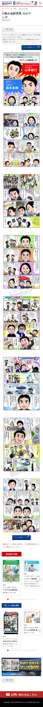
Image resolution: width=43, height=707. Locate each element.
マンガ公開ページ (31, 47)
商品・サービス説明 (23, 8)
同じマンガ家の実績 (11, 605)
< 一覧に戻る (8, 29)
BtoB (15, 8)
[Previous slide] (3, 579)
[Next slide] (39, 579)
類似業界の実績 (11, 554)
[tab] (7, 599)
